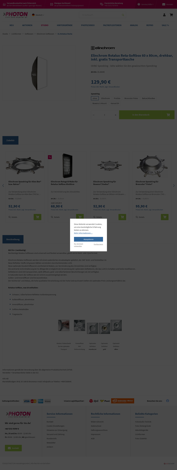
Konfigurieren (98, 244)
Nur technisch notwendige (78, 245)
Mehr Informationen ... (83, 233)
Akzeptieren (89, 239)
